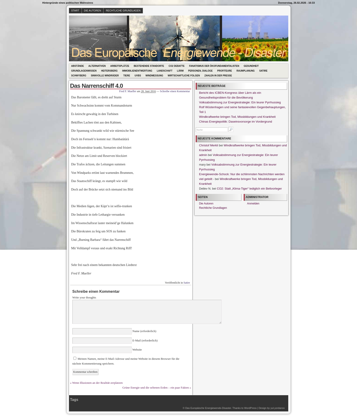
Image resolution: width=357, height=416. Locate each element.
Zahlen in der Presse (218, 75)
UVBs (138, 75)
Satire (263, 71)
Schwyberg (78, 75)
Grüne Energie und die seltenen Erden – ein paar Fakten (155, 387)
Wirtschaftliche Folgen (184, 75)
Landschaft (164, 71)
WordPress (250, 408)
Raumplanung (245, 71)
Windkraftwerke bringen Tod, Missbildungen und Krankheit (237, 116)
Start (75, 10)
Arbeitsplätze (119, 66)
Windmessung (154, 75)
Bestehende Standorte (149, 66)
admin (203, 155)
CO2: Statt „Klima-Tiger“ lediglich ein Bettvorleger (249, 188)
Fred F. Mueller (127, 91)
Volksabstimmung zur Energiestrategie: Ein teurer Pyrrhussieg (240, 102)
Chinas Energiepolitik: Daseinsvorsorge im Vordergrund (235, 121)
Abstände (77, 66)
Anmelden (253, 203)
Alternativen (97, 66)
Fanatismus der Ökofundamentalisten (214, 66)
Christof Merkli (208, 145)
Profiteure (224, 71)
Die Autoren (92, 10)
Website (137, 349)
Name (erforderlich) (144, 331)
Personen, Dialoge (200, 71)
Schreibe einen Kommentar (175, 91)
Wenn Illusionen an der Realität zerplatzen (97, 382)
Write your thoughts (84, 297)
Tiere (126, 75)
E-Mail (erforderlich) (145, 340)
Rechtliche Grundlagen (123, 10)
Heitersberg (109, 71)
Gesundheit (251, 66)
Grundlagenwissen (84, 71)
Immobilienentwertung (137, 71)
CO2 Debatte (177, 66)
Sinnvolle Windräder (105, 75)
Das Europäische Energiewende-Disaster (208, 408)
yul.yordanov (277, 408)
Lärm (180, 71)
